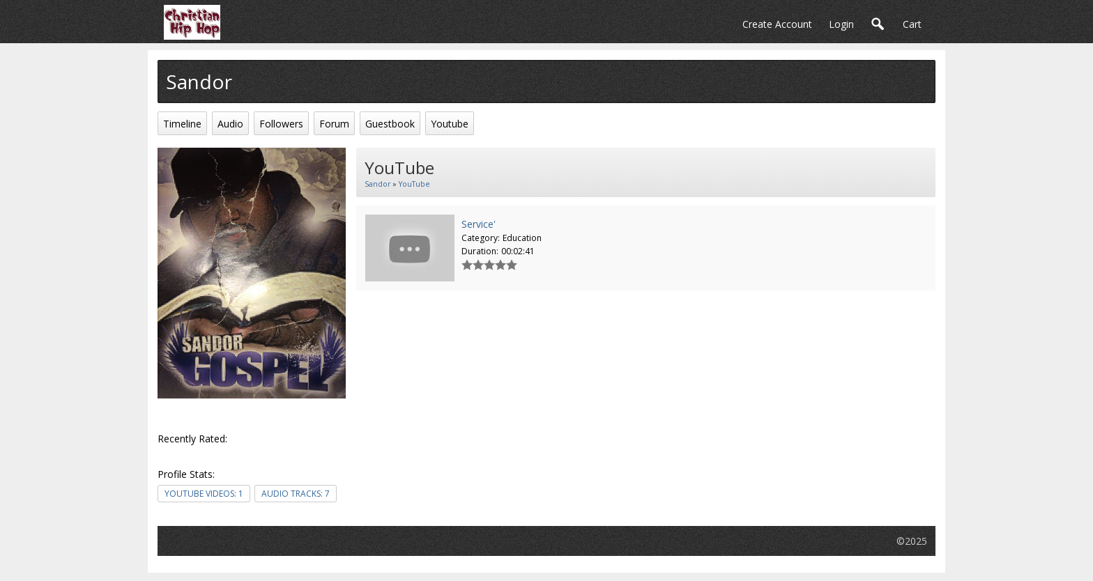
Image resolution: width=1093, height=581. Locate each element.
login (841, 24)
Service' (478, 224)
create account (777, 24)
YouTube (414, 184)
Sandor (377, 184)
